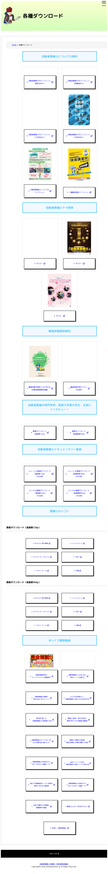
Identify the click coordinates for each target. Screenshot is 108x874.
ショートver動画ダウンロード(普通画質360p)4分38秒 (79, 474)
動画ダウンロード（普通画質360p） (79, 432)
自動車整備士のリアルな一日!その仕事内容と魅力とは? (41, 741)
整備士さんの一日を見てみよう (77, 806)
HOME (14, 45)
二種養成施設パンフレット (79, 192)
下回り (77, 557)
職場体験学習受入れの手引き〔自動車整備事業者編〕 (40, 388)
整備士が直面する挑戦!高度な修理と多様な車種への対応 (77, 741)
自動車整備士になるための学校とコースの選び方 (77, 676)
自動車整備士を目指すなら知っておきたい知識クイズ (77, 784)
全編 (77, 571)
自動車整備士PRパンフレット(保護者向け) (79, 82)
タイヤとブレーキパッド (41, 557)
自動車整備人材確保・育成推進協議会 (54, 864)
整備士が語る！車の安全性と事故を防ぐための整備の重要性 (77, 719)
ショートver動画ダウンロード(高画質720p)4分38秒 (39, 474)
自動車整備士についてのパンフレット (39, 191)
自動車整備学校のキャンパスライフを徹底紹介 (41, 676)
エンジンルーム (77, 543)
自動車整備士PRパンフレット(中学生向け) (79, 135)
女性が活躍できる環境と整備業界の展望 (41, 806)
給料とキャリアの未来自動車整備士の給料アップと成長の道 (77, 763)
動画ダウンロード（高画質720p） (39, 432)
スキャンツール (41, 571)
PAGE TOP (54, 853)
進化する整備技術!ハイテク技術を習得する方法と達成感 (41, 784)
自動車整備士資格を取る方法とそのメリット (41, 698)
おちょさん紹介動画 (41, 543)
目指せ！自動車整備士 (59, 828)
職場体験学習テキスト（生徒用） (78, 388)
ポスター (39, 263)
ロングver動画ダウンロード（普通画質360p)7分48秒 (78, 493)
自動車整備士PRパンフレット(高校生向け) (39, 82)
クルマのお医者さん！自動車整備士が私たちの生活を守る (77, 698)
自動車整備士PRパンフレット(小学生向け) (39, 135)
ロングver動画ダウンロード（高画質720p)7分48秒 (39, 493)
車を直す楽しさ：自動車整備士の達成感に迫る (41, 719)
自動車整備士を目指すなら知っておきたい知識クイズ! (41, 763)
